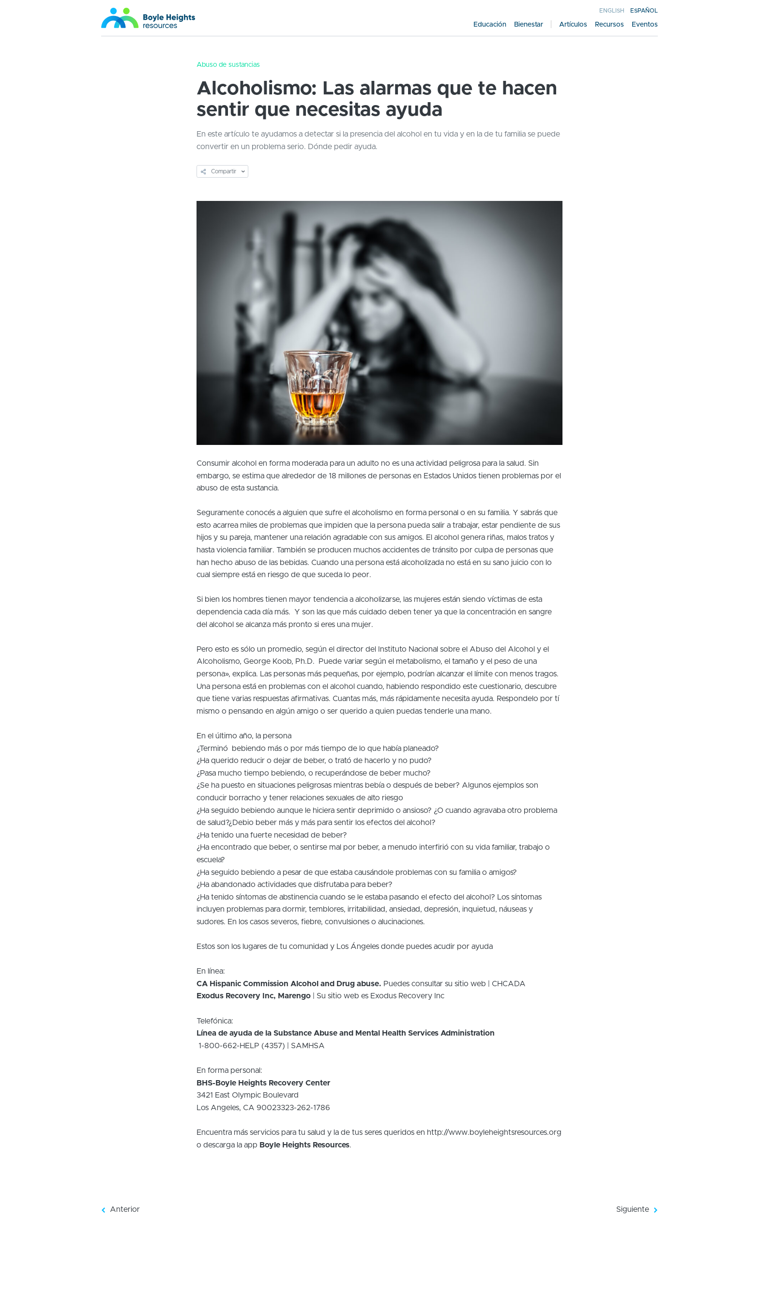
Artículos (573, 24)
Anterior (121, 1209)
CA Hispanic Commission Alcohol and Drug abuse (288, 984)
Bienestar (528, 24)
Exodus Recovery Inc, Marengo (254, 996)
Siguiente (636, 1209)
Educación (489, 24)
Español (644, 11)
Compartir (218, 171)
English (611, 11)
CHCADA (509, 984)
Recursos (609, 24)
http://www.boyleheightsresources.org (494, 1132)
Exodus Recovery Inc (407, 996)
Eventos (645, 24)
